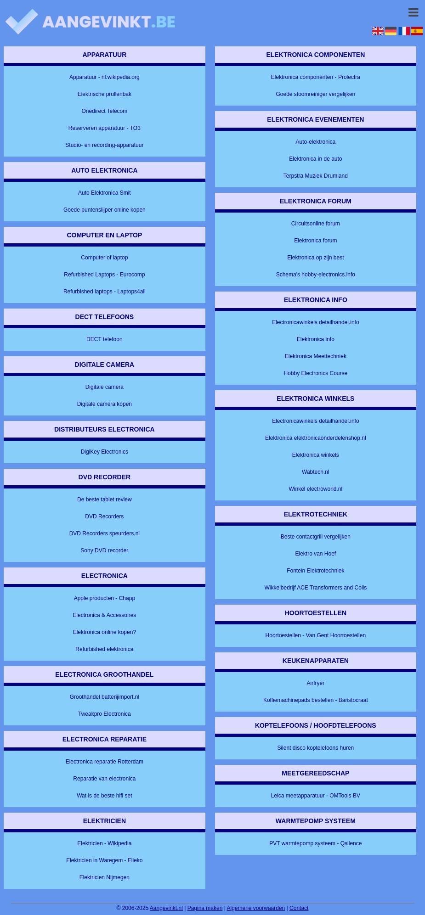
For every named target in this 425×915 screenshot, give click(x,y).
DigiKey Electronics (104, 452)
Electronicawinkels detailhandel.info (315, 322)
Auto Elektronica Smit (104, 193)
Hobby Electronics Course (315, 373)
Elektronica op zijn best (315, 257)
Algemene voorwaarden (256, 908)
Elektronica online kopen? (104, 632)
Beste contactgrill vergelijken (316, 536)
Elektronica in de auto (315, 159)
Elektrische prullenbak (104, 94)
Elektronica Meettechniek (315, 356)
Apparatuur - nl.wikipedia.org (104, 77)
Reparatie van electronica (104, 778)
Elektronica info (315, 339)
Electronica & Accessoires (104, 615)
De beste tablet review (104, 499)
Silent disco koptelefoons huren (315, 748)
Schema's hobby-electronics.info (315, 274)
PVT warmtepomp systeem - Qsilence (315, 843)
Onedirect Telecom (104, 111)
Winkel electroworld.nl (315, 489)
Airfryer (316, 683)
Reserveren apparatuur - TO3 (104, 128)
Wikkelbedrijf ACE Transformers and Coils (315, 587)
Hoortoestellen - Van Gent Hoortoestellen (316, 635)
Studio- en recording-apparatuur (104, 145)
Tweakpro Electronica (104, 714)
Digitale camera (104, 387)
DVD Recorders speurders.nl (104, 533)
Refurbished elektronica (104, 649)
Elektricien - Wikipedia (104, 843)
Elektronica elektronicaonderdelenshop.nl (315, 438)
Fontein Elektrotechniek (315, 570)
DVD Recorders (104, 516)
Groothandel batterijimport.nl (104, 697)
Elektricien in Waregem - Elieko (104, 860)
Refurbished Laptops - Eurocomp (104, 274)
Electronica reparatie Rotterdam (104, 761)
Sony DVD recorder (104, 550)
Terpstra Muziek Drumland (315, 176)
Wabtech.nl (315, 472)
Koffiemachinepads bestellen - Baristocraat (315, 700)
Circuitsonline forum (315, 223)
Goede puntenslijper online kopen (104, 210)
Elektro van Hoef (315, 553)
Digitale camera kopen (104, 404)
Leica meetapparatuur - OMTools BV (315, 795)
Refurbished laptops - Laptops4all (104, 291)
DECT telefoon (104, 339)
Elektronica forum (315, 240)
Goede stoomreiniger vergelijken (315, 94)
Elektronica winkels (315, 455)
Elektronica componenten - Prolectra (315, 77)
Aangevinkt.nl (166, 908)
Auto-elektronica (315, 142)
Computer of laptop (104, 257)
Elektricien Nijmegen (104, 877)
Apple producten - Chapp (104, 598)
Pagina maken (205, 908)
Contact (298, 908)
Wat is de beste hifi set (104, 795)
